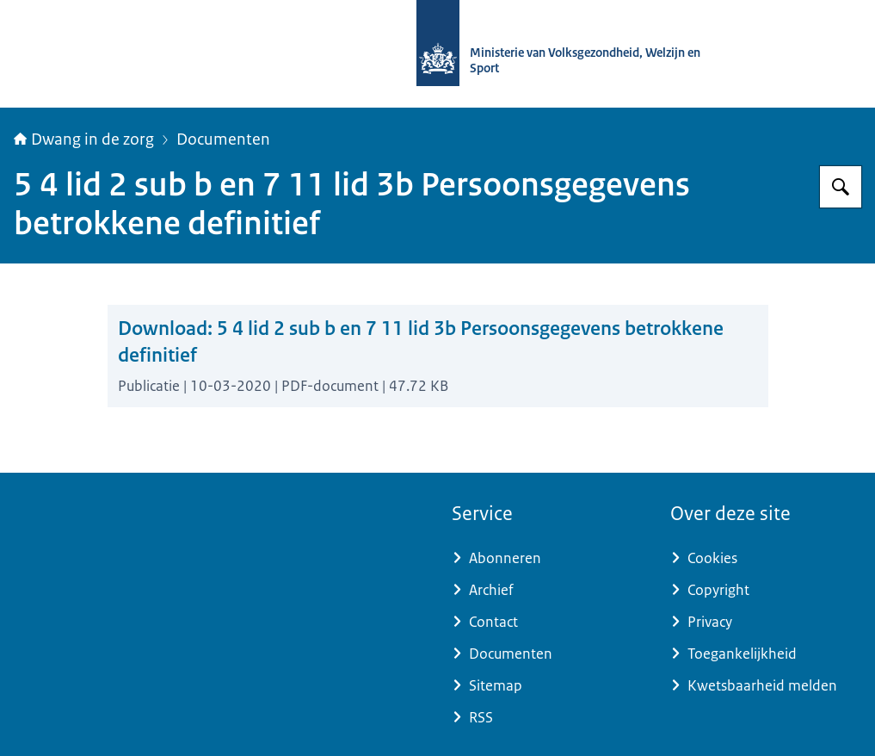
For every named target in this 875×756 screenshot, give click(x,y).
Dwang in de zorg (84, 139)
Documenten (223, 139)
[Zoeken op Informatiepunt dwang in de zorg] (840, 187)
